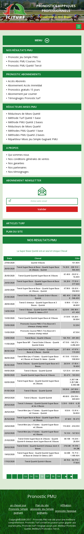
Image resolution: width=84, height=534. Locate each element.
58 (53, 476)
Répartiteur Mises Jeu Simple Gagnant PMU (33, 139)
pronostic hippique (65, 511)
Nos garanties (16, 163)
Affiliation (65, 505)
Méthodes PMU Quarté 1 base (25, 130)
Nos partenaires (17, 167)
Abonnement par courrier (22, 94)
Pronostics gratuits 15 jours (24, 89)
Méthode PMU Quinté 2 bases (25, 122)
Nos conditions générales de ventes (28, 159)
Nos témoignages (18, 171)
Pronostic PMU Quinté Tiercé (25, 65)
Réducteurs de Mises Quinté (24, 113)
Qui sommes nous (18, 154)
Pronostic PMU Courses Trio (24, 61)
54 (31, 476)
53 (25, 476)
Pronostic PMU (40, 519)
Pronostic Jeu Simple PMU (23, 57)
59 (58, 476)
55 (36, 476)
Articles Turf (15, 223)
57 (47, 476)
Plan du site (14, 231)
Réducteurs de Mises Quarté (24, 126)
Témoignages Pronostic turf (24, 98)
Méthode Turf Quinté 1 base (24, 118)
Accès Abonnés (17, 81)
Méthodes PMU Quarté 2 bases (26, 135)
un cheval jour (18, 505)
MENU (42, 40)
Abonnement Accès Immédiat (25, 85)
